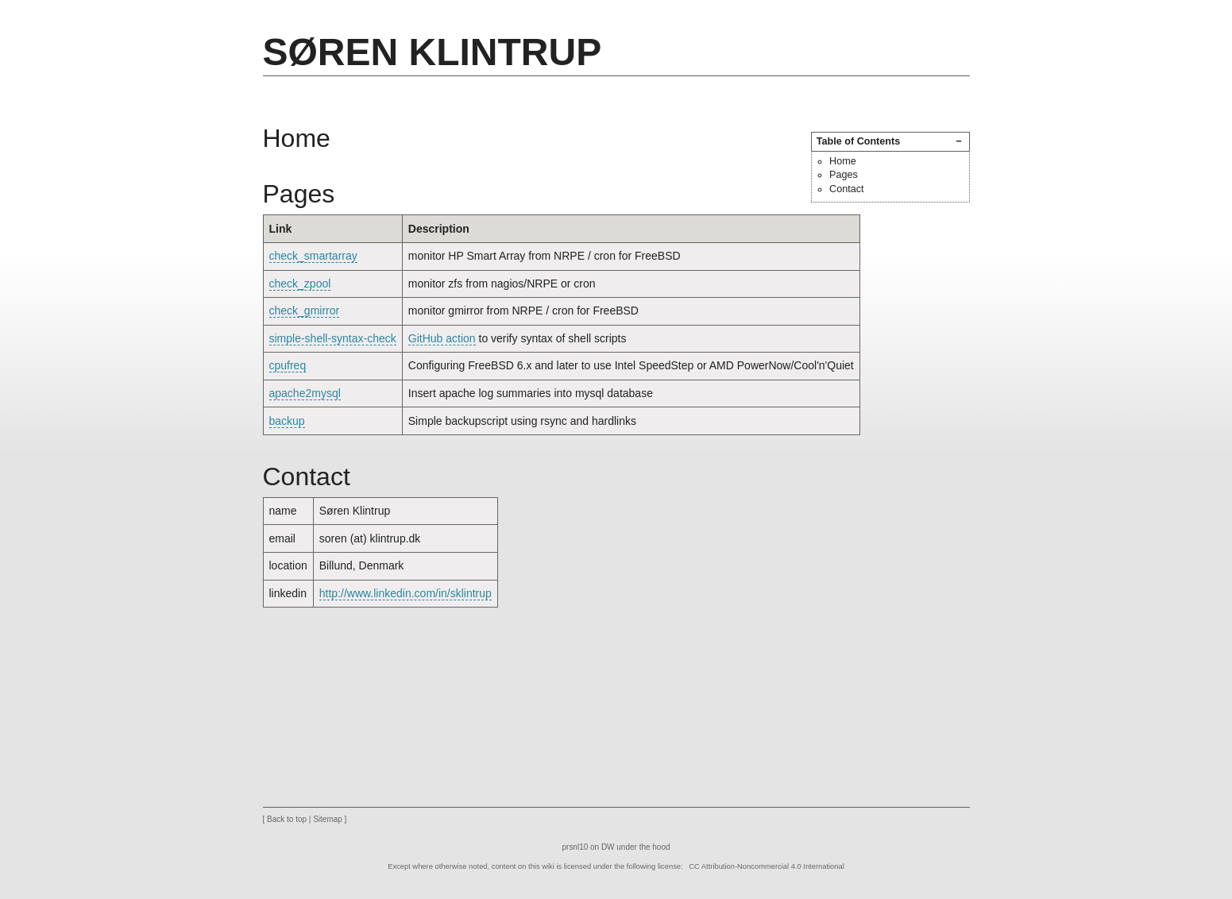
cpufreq (288, 365)
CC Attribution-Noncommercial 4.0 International (766, 866)
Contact (846, 189)
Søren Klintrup (432, 52)
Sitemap (327, 819)
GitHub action (442, 338)
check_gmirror (304, 310)
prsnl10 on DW (588, 847)
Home (842, 161)
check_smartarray (313, 255)
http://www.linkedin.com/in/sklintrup (405, 593)
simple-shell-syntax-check (332, 338)
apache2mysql (305, 393)
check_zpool (300, 283)
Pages (843, 174)
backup (287, 421)
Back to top (287, 819)
